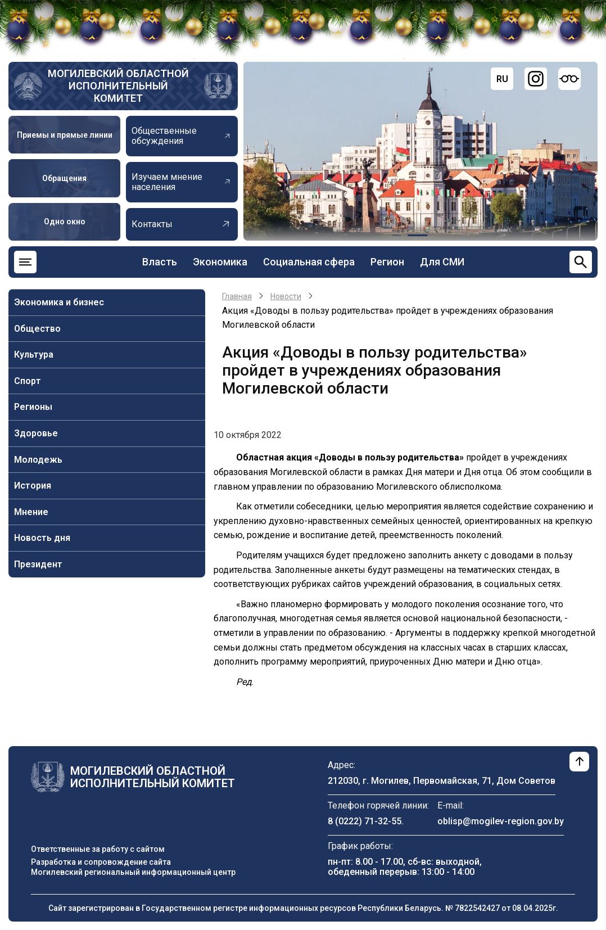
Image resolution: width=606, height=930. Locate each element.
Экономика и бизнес (59, 302)
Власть (159, 262)
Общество (37, 328)
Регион (387, 262)
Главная (237, 296)
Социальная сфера (309, 262)
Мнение (31, 512)
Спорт (27, 381)
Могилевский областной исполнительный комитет (118, 85)
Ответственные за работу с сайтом (98, 849)
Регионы (33, 406)
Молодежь (38, 459)
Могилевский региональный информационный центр (133, 872)
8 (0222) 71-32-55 (364, 821)
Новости (285, 296)
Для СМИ (442, 262)
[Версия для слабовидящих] (569, 78)
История (32, 485)
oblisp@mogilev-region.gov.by (500, 821)
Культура (33, 354)
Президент (38, 564)
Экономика (220, 262)
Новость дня (42, 537)
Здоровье (36, 433)
